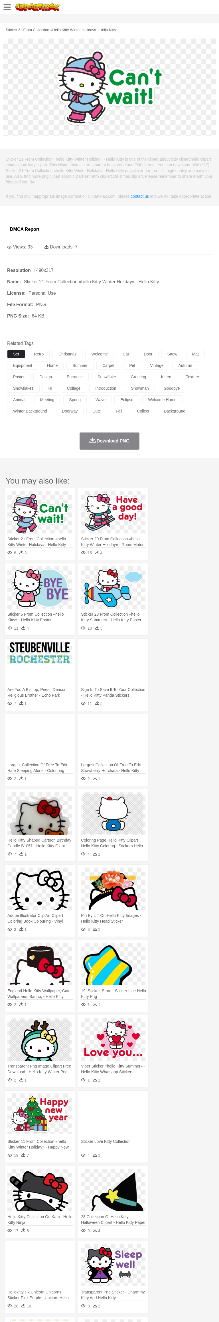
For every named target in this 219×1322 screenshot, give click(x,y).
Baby (40, 1268)
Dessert (57, 1285)
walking (154, 1268)
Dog (111, 1260)
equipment (22, 365)
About (11, 1310)
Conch (87, 1251)
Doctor (118, 1268)
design (45, 377)
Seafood (145, 1285)
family (65, 1268)
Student (30, 1277)
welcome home (162, 399)
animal (19, 399)
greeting (138, 377)
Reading (94, 1277)
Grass (152, 1251)
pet (132, 365)
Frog (173, 1260)
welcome (99, 354)
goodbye (172, 388)
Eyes (140, 1268)
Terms (26, 1310)
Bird (47, 1260)
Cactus (72, 1251)
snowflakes (23, 388)
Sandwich (128, 1285)
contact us (140, 196)
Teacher (46, 1277)
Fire (111, 1251)
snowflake (107, 377)
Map (162, 1277)
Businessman (99, 1268)
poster (19, 377)
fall (119, 411)
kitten (166, 377)
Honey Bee (189, 1260)
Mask (28, 1268)
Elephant (149, 1260)
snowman (140, 388)
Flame (122, 1251)
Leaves (57, 1251)
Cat (74, 1260)
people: (13, 1268)
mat (195, 354)
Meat (113, 1285)
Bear (36, 1260)
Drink (71, 1285)
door (148, 354)
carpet (108, 365)
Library (195, 1277)
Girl (190, 1268)
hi (50, 388)
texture (192, 377)
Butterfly (61, 1260)
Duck (121, 1260)
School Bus (146, 1277)
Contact (67, 1310)
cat (126, 354)
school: (13, 1276)
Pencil (109, 1277)
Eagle (133, 1260)
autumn (185, 365)
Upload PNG (106, 1310)
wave (101, 399)
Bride (52, 1268)
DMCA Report (24, 229)
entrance (75, 377)
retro (39, 354)
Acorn (28, 1251)
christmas (67, 354)
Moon (183, 1251)
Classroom (76, 1277)
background (174, 411)
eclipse (126, 399)
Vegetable (163, 1285)
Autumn (42, 1251)
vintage (156, 365)
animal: (13, 1259)
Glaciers (137, 1251)
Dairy (43, 1285)
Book (60, 1277)
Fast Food (86, 1285)
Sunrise (197, 1251)
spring (75, 399)
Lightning (168, 1251)
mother (79, 1268)
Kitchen (181, 1285)
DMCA (84, 1310)
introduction (105, 388)
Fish (163, 1260)
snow (172, 354)
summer (80, 365)
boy (200, 1268)
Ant (26, 1260)
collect (143, 411)
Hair (180, 1268)
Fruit (101, 1285)
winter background (30, 411)
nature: (13, 1251)
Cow (100, 1260)
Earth (100, 1251)
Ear (130, 1268)
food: (11, 1285)
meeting (47, 399)
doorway (70, 411)
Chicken (86, 1260)
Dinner (196, 1285)
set (16, 354)
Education (125, 1277)
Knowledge (177, 1277)
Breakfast (28, 1285)
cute (96, 411)
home (52, 365)
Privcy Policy (46, 1310)
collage (73, 388)
